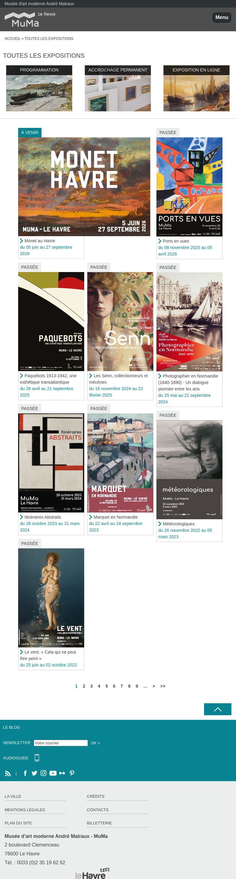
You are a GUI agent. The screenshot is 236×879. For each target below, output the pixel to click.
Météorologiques (179, 523)
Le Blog (11, 727)
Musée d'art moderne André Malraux (39, 3)
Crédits (95, 796)
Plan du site (18, 823)
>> (162, 686)
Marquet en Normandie (116, 517)
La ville (13, 796)
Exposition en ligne (196, 69)
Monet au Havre (40, 240)
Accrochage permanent (118, 69)
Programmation (39, 69)
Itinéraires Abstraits (43, 517)
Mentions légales (25, 810)
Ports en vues (176, 241)
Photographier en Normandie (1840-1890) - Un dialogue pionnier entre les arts (188, 382)
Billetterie (99, 823)
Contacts (98, 810)
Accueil (13, 38)
